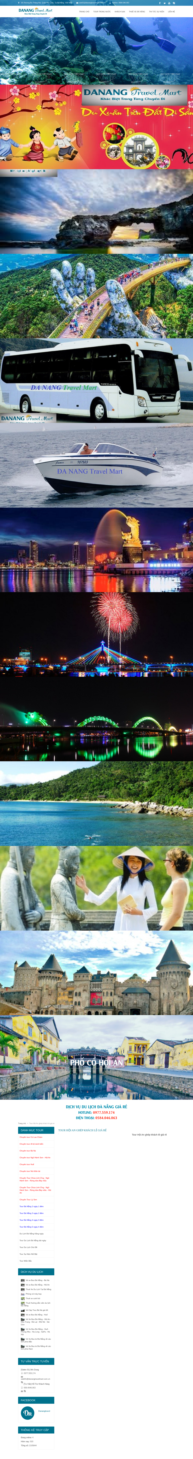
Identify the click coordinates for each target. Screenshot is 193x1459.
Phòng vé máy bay (31, 1294)
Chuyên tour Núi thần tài (30, 1171)
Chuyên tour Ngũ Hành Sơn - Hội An (35, 1157)
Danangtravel (44, 1411)
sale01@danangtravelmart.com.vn (35, 1379)
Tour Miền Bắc (26, 1261)
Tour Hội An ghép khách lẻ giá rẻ (149, 1134)
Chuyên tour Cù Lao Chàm (31, 1137)
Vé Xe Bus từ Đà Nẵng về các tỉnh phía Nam (36, 1347)
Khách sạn (120, 12)
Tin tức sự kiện (156, 12)
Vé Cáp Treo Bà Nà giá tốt (34, 1310)
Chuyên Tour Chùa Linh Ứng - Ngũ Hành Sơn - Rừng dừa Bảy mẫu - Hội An (35, 1190)
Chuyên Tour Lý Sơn (28, 1200)
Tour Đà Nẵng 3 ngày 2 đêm (32, 1213)
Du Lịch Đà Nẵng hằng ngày (32, 1234)
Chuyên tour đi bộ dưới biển (31, 1144)
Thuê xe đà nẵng (137, 12)
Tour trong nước (102, 12)
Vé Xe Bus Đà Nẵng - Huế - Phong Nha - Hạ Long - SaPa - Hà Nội (35, 1332)
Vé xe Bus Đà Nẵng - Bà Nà (35, 1280)
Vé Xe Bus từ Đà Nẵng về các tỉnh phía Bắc (36, 1340)
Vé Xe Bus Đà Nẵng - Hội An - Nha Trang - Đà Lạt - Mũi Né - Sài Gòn (36, 1322)
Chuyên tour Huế (27, 1164)
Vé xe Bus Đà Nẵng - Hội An (35, 1285)
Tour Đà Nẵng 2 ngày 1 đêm (32, 1206)
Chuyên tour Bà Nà (28, 1151)
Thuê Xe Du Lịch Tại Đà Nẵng (36, 1289)
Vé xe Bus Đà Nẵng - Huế (34, 1314)
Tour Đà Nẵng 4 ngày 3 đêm (32, 1220)
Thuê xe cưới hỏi (30, 1298)
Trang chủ (84, 12)
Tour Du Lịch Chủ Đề (28, 1247)
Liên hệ (171, 12)
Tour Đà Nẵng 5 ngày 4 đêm (32, 1227)
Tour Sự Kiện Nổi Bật (28, 1254)
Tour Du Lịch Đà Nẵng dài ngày (33, 1240)
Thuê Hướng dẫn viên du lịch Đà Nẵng (35, 1304)
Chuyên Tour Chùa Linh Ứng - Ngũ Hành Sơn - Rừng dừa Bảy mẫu (34, 1179)
